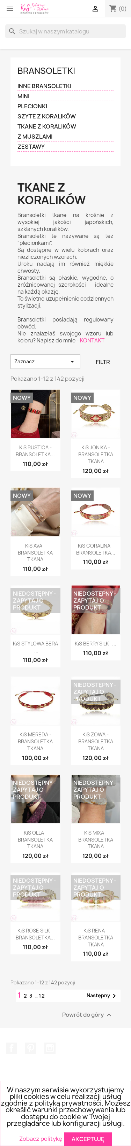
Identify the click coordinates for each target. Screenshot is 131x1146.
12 (42, 995)
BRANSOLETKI (46, 71)
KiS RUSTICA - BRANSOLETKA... (35, 451)
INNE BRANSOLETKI (44, 86)
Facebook (11, 1048)
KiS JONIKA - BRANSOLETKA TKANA (95, 454)
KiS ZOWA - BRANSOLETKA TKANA (95, 741)
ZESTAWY (31, 146)
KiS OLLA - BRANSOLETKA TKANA (35, 839)
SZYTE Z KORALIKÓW (46, 116)
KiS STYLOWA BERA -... (35, 647)
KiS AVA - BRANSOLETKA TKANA (35, 552)
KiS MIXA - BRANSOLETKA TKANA (95, 839)
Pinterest (30, 1048)
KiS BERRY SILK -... (95, 643)
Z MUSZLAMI (34, 136)
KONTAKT (92, 340)
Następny (102, 996)
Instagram (50, 1048)
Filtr (103, 362)
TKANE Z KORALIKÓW (46, 126)
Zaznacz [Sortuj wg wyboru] (45, 361)
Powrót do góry (87, 1015)
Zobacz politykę (40, 1139)
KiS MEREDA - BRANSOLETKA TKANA (35, 741)
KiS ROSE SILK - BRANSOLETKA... (35, 934)
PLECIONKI (32, 106)
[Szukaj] (65, 31)
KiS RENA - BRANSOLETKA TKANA (95, 937)
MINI (23, 96)
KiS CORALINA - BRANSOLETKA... (95, 549)
